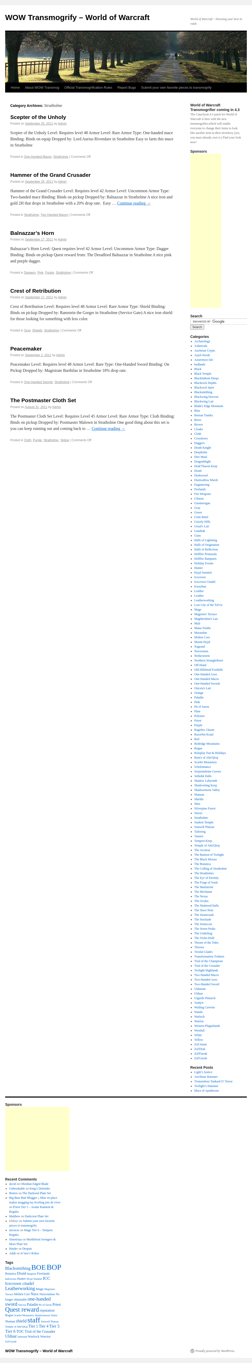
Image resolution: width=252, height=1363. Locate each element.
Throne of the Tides (206, 942)
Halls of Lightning (205, 540)
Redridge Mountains (207, 743)
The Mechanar (203, 892)
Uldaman (200, 989)
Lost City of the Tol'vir (208, 605)
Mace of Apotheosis (206, 1090)
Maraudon (200, 632)
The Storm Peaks (204, 929)
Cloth (27, 440)
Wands (198, 1012)
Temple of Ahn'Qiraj (207, 845)
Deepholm (200, 452)
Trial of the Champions (208, 961)
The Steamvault (204, 915)
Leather (199, 591)
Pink (40, 272)
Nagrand (199, 646)
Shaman (199, 794)
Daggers (29, 272)
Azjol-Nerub (202, 355)
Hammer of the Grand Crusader (50, 175)
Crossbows (201, 438)
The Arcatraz (202, 850)
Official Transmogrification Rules (88, 87)
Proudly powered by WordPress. (215, 1351)
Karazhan (200, 586)
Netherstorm (202, 656)
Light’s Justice (203, 1072)
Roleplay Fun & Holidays (210, 753)
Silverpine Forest (204, 808)
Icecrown (200, 577)
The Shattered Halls (206, 905)
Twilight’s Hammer (206, 1086)
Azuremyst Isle (203, 360)
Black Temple (203, 373)
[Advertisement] (205, 231)
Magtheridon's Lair (206, 619)
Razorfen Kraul (203, 734)
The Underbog (203, 933)
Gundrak (199, 531)
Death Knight (202, 447)
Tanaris (198, 836)
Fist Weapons (202, 494)
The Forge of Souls (206, 882)
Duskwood (201, 475)
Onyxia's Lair (202, 688)
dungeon (31, 1273)
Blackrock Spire (204, 387)
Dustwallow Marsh (206, 480)
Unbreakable (17, 1188)
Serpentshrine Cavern (207, 771)
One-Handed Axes (205, 674)
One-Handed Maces (37, 157)
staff (33, 1320)
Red (196, 739)
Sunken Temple (204, 822)
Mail (197, 623)
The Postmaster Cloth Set (43, 400)
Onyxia (22, 1304)
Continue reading (134, 203)
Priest (197, 720)
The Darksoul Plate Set (36, 1193)
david (12, 1184)
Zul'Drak (199, 1049)
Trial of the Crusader (207, 966)
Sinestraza (15, 1239)
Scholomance (202, 767)
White (198, 1035)
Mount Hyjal (202, 642)
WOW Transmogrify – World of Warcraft (77, 17)
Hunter (198, 568)
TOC (20, 1331)
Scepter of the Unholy (38, 117)
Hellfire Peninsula (205, 554)
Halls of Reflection (206, 549)
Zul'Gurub (200, 1058)
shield (21, 1321)
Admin (62, 123)
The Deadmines (204, 873)
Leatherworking (204, 600)
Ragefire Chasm (204, 730)
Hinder (13, 1248)
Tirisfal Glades (203, 952)
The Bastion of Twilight (209, 855)
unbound (22, 1336)
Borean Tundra (203, 415)
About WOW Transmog (42, 87)
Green (198, 512)
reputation (47, 1310)
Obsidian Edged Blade (34, 1184)
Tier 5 (54, 1326)
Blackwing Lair (204, 401)
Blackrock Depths (205, 383)
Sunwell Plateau (204, 827)
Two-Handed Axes (205, 979)
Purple (49, 272)
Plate (197, 711)
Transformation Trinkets (209, 956)
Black (198, 369)
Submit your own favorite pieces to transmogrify (176, 87)
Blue (197, 410)
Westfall (199, 1030)
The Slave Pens (203, 910)
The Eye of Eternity (206, 878)
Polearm (199, 716)
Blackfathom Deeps (206, 378)
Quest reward (22, 1309)
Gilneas (199, 498)
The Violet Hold (204, 938)
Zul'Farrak (200, 1053)
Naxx (35, 1294)
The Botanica (202, 864)
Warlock (199, 1016)
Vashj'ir (199, 1003)
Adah (12, 1253)
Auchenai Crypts (204, 350)
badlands (199, 364)
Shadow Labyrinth (205, 780)
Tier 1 (33, 1326)
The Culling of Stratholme (210, 868)
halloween (10, 1278)
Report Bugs (127, 87)
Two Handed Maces (54, 215)
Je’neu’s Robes (30, 1253)
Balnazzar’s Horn (32, 233)
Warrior (199, 1021)
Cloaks (198, 429)
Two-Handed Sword (206, 984)
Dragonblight (202, 461)
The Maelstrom (203, 887)
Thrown (199, 947)
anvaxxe (14, 1230)
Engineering (202, 484)
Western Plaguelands (207, 1026)
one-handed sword (28, 1301)
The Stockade (202, 919)
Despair (27, 1248)
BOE (38, 1267)
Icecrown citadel (19, 1283)
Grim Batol (201, 517)
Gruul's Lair (201, 526)
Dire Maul (200, 457)
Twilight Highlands (206, 970)
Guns (197, 535)
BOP (54, 1267)
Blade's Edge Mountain (208, 406)
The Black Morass (205, 859)
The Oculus (201, 901)
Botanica (10, 1273)
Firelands (200, 489)
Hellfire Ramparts (205, 558)
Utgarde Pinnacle (205, 998)
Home (15, 87)
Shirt (197, 804)
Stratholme (60, 157)
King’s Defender (40, 1188)
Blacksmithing (203, 392)
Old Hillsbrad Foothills (208, 669)
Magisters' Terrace (205, 614)
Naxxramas (201, 651)
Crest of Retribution (35, 291)
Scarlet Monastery (205, 762)
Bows (197, 420)
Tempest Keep (203, 841)
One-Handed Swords (38, 382)
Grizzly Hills (202, 521)
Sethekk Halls (203, 776)
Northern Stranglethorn (208, 660)
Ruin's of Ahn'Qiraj (206, 757)
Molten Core (202, 637)
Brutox (13, 1193)
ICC (46, 1278)
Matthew (14, 1216)
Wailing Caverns (204, 1007)
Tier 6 (10, 1331)
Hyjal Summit (203, 572)
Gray (27, 330)
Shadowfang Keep (205, 785)
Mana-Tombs (202, 628)
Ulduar (198, 993)
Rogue (198, 748)
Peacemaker (26, 349)
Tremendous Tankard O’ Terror (213, 1081)
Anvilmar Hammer (206, 1077)
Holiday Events (203, 563)
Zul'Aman (200, 1044)
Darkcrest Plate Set (36, 1216)
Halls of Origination (206, 545)
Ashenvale (201, 346)
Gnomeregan (202, 503)
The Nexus (201, 896)
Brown (198, 424)
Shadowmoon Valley (207, 790)
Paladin (199, 697)
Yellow (64, 440)
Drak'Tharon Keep (205, 466)
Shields (37, 330)
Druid (198, 471)
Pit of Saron (201, 706)
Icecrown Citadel (204, 582)
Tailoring (200, 831)
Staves (198, 813)
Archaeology (202, 341)
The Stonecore (203, 924)
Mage (197, 609)
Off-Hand (200, 665)
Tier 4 (43, 1326)
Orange (198, 693)
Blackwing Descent (206, 397)
